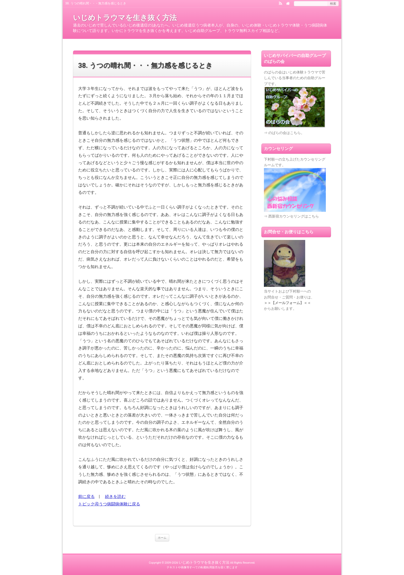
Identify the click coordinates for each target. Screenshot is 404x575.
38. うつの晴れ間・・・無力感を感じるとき (145, 65)
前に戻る (86, 496)
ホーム (162, 537)
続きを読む (115, 496)
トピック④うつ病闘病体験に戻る (109, 504)
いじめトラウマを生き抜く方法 (125, 17)
